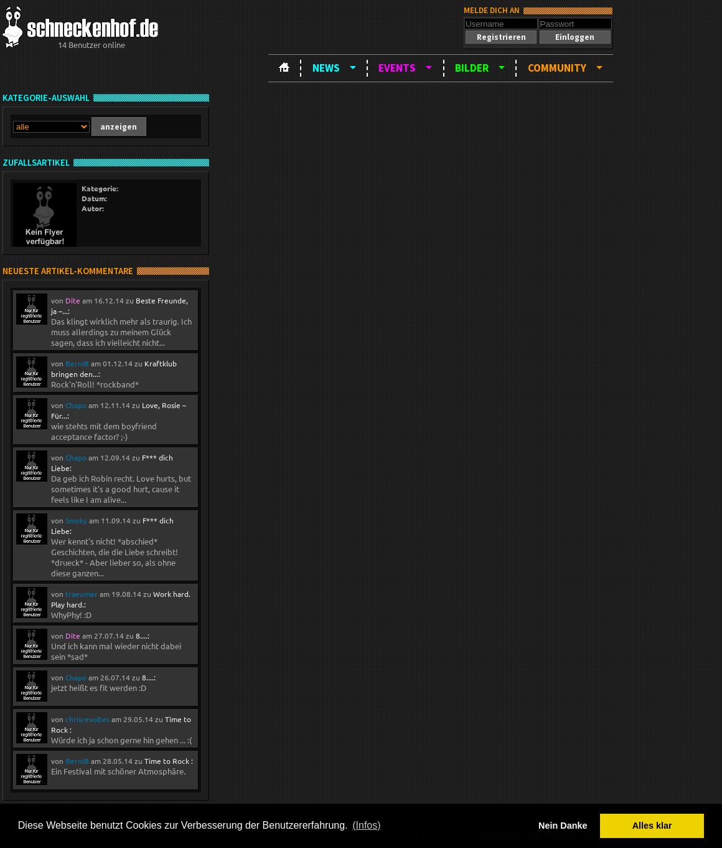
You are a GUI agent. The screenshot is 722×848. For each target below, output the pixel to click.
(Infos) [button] (366, 825)
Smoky (76, 520)
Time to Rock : (168, 761)
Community (557, 68)
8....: (142, 636)
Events (397, 68)
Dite (72, 300)
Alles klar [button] (652, 826)
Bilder (472, 68)
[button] (501, 37)
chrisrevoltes (87, 719)
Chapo (76, 405)
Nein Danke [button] (562, 826)
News (326, 68)
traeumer (81, 594)
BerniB (77, 363)
